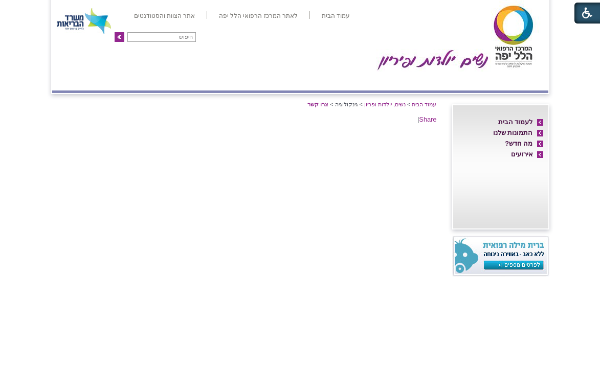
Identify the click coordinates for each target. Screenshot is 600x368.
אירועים (522, 154)
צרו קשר (73, 80)
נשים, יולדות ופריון (385, 104)
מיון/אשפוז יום (313, 80)
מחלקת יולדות (432, 80)
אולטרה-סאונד (243, 80)
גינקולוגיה (184, 80)
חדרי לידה (489, 80)
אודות (531, 80)
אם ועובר (375, 80)
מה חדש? (518, 143)
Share (427, 119)
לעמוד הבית (515, 122)
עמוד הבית (424, 104)
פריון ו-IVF (126, 80)
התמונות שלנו (513, 132)
